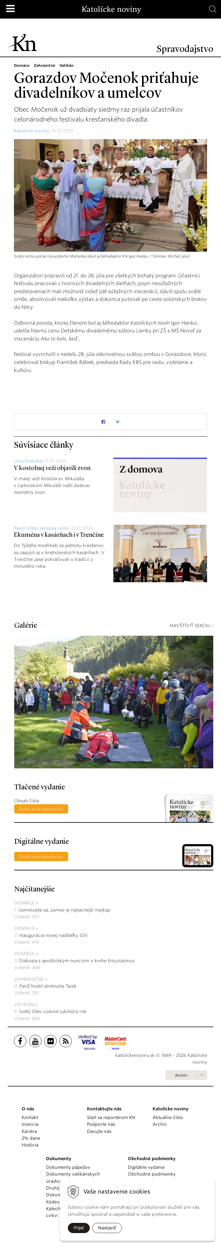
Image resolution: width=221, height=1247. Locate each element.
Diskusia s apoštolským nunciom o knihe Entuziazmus (77, 960)
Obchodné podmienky (152, 1174)
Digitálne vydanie (146, 1167)
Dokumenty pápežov (68, 1167)
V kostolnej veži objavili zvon (52, 468)
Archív (181, 1075)
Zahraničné (29, 979)
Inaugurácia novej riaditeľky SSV (53, 935)
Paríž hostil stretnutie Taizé (48, 986)
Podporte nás (101, 1124)
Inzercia (30, 1124)
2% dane (31, 1138)
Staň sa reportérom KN (111, 1117)
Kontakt (30, 1117)
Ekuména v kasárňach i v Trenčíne (59, 535)
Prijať (79, 1227)
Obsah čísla (26, 800)
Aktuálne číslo (168, 1117)
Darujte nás (99, 1131)
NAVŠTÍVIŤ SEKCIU (191, 625)
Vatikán (24, 1004)
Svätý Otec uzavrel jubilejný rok (53, 1011)
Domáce (24, 902)
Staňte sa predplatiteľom (41, 809)
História (30, 1144)
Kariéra (29, 1131)
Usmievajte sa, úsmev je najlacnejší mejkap (64, 909)
